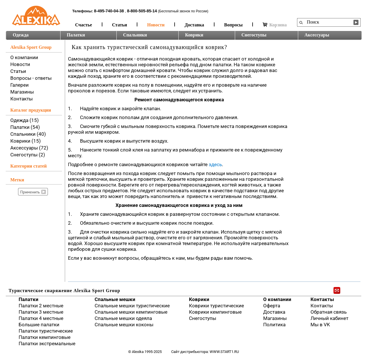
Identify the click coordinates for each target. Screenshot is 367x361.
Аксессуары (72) (29, 148)
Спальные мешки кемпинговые (131, 312)
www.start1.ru (224, 352)
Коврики (194, 34)
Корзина (275, 24)
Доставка (194, 24)
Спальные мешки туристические (132, 305)
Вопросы (233, 24)
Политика (274, 324)
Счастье (83, 24)
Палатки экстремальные (47, 343)
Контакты (21, 99)
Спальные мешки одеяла (123, 318)
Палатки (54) (25, 127)
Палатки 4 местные (41, 318)
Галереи (19, 85)
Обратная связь (329, 312)
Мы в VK (320, 324)
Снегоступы (253, 34)
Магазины (22, 92)
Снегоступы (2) (27, 155)
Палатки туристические (46, 331)
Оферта (271, 305)
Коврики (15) (25, 141)
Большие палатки (39, 324)
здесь (215, 164)
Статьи (119, 24)
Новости (156, 24)
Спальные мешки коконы (124, 324)
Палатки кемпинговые (45, 337)
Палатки (76, 34)
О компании (24, 57)
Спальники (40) (28, 134)
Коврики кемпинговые (215, 312)
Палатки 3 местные (41, 312)
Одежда (21, 34)
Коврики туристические (216, 305)
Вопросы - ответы (31, 78)
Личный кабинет (329, 318)
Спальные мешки (115, 299)
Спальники (135, 34)
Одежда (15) (24, 120)
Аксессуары (316, 34)
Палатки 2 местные (41, 305)
